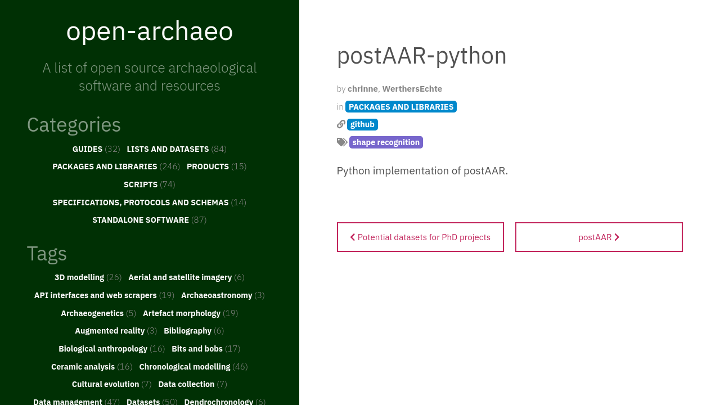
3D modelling (88, 276)
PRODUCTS (217, 166)
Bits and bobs (206, 348)
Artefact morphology (190, 312)
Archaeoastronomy (223, 294)
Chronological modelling (193, 366)
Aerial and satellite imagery (186, 276)
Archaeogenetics (98, 312)
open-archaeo (149, 29)
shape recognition (386, 142)
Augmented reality (116, 330)
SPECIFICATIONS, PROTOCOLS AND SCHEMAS (150, 202)
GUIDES (97, 148)
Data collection (192, 383)
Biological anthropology (111, 348)
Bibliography (194, 330)
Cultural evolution (112, 383)
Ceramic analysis (92, 366)
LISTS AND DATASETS (177, 148)
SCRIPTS (150, 184)
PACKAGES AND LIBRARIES (116, 166)
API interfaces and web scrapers (104, 294)
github (362, 124)
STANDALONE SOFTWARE (149, 219)
